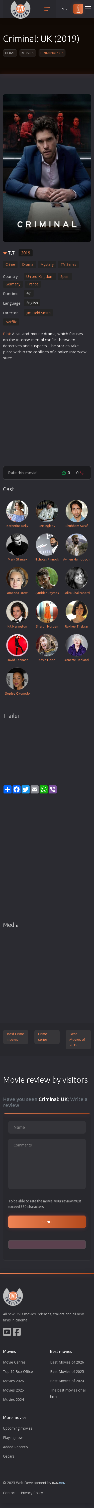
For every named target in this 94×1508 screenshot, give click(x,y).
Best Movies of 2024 (67, 1380)
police (62, 351)
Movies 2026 (13, 1380)
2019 (25, 253)
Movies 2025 (13, 1390)
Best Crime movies (15, 1037)
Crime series (43, 1037)
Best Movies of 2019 (77, 1039)
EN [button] (63, 9)
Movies (27, 52)
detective (11, 345)
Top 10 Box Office (18, 1371)
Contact (9, 1492)
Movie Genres (14, 1362)
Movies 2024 (13, 1399)
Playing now (13, 1437)
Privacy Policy (32, 1492)
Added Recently (15, 1446)
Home (10, 52)
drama (49, 333)
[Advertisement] (47, 411)
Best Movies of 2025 (67, 1371)
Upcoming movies (17, 1428)
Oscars (8, 1456)
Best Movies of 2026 (67, 1362)
